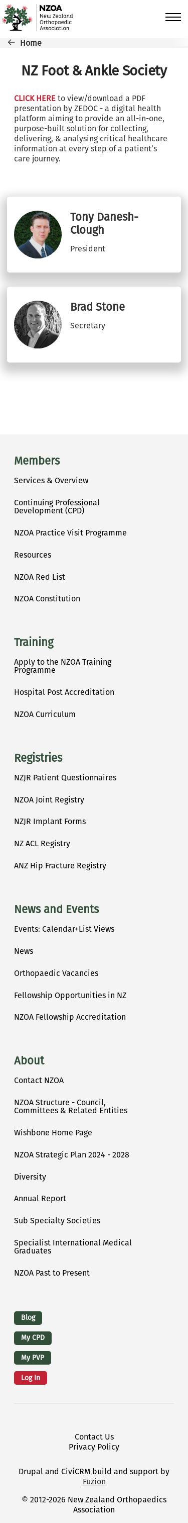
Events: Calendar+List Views (64, 929)
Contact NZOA (39, 1080)
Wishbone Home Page (53, 1132)
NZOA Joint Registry (49, 799)
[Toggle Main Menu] (173, 17)
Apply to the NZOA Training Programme (62, 666)
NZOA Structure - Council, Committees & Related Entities (70, 1106)
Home (31, 43)
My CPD (33, 1337)
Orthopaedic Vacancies (56, 973)
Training (33, 642)
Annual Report (40, 1198)
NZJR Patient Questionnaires (65, 777)
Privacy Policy (94, 1447)
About (29, 1060)
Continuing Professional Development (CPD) (57, 506)
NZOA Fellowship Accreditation (70, 1017)
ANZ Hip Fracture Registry (60, 865)
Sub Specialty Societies (57, 1220)
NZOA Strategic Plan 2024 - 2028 (71, 1154)
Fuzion (94, 1481)
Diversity (30, 1177)
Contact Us (94, 1437)
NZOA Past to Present (52, 1273)
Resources (32, 555)
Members (37, 461)
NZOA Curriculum (45, 714)
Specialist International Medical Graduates (73, 1247)
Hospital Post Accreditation (64, 692)
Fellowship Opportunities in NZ (70, 995)
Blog (28, 1317)
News (23, 951)
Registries (38, 758)
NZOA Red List (39, 577)
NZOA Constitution (47, 598)
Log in (30, 1378)
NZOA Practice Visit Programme (70, 532)
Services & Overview (51, 480)
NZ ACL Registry (42, 843)
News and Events (56, 909)
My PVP (32, 1358)
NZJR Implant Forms (50, 821)
